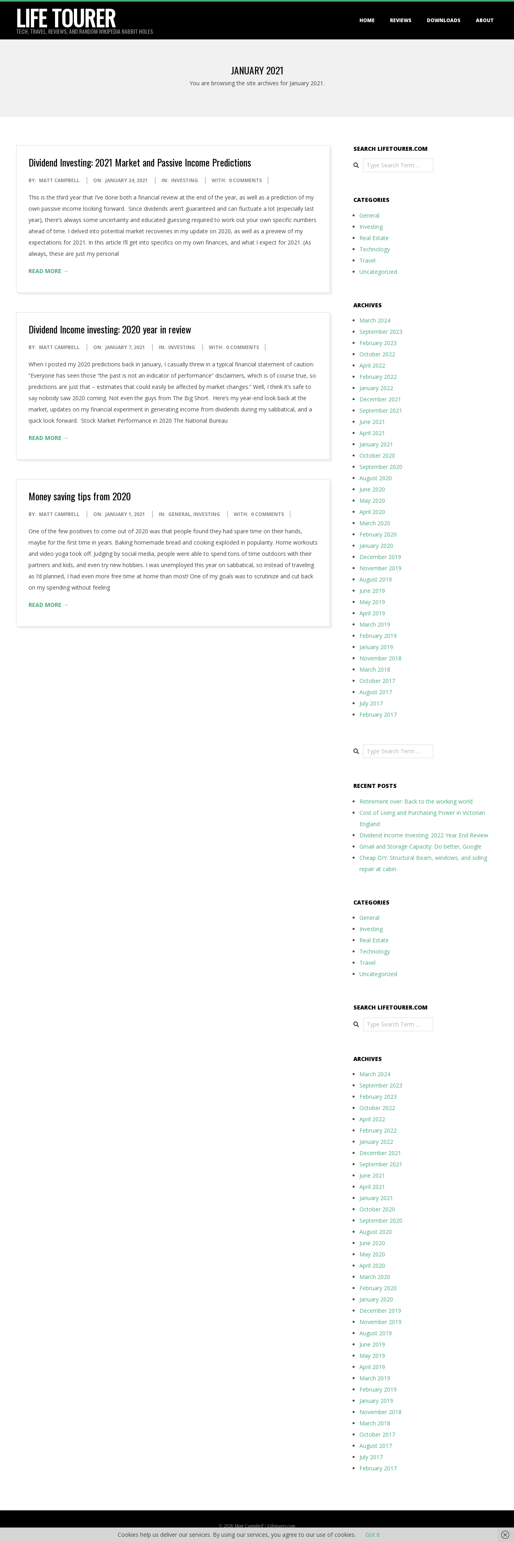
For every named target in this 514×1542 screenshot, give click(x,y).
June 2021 (372, 422)
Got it (372, 1534)
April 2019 (372, 613)
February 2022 (378, 376)
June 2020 (372, 489)
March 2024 (374, 320)
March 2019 (374, 624)
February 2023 (378, 343)
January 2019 (376, 647)
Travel (367, 260)
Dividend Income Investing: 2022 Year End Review (423, 835)
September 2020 (380, 467)
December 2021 (380, 399)
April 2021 (372, 433)
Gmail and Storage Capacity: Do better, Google (420, 846)
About (485, 20)
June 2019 (372, 590)
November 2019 (380, 568)
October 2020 (377, 455)
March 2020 (374, 523)
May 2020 (372, 500)
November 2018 (380, 658)
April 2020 (372, 512)
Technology (374, 249)
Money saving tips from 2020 (80, 496)
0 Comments (245, 180)
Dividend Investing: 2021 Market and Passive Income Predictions (140, 162)
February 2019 (378, 635)
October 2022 (377, 354)
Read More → (49, 271)
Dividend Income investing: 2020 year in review (110, 329)
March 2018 (374, 669)
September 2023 (380, 331)
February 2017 (378, 714)
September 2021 (380, 410)
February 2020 (378, 534)
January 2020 (376, 545)
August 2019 (375, 579)
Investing (184, 180)
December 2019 (380, 557)
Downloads (444, 20)
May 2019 (372, 602)
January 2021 (376, 444)
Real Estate (374, 238)
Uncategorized (378, 272)
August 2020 (375, 478)
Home (367, 20)
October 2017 (377, 681)
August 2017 (375, 692)
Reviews (401, 20)
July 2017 (371, 703)
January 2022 (376, 388)
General (179, 514)
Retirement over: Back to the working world (416, 801)
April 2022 (372, 365)
